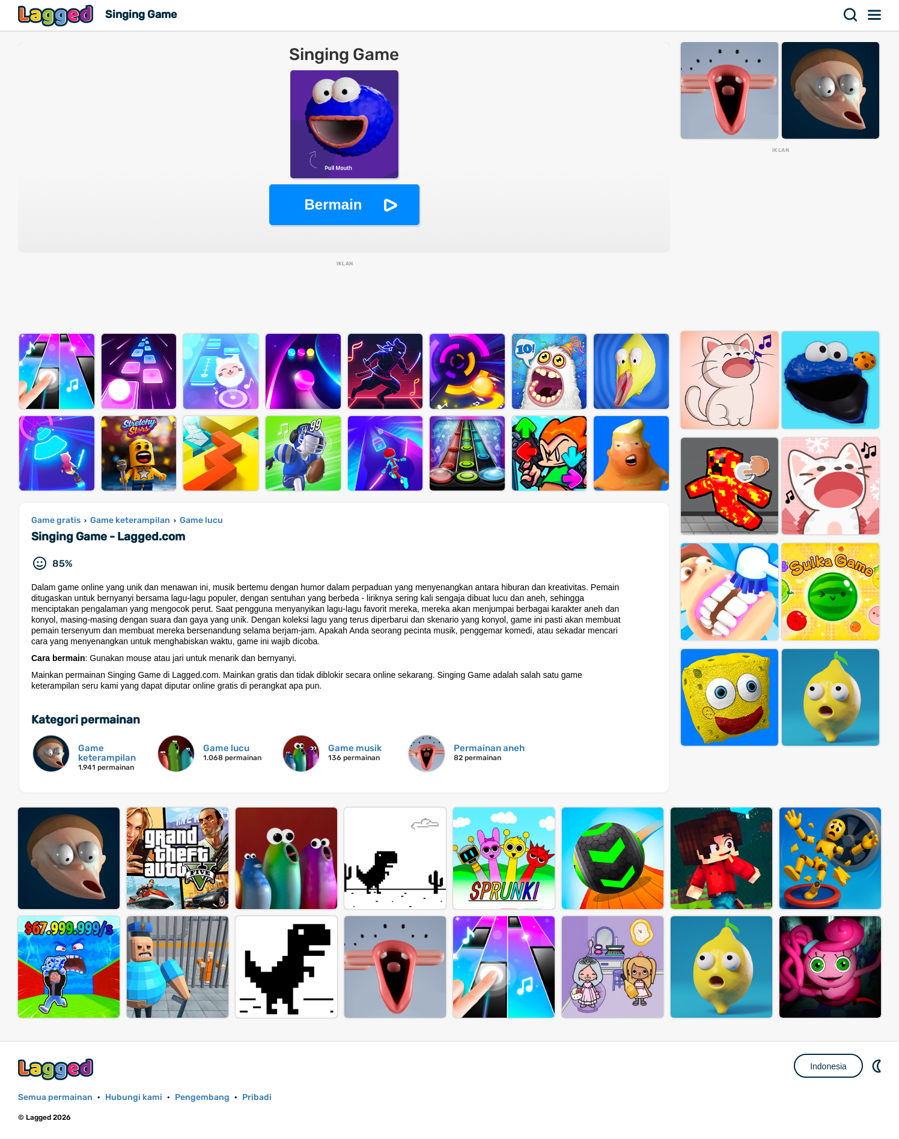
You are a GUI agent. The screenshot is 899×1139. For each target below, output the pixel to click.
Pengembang (202, 1097)
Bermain (333, 204)
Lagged (57, 15)
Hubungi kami (133, 1097)
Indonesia (828, 1066)
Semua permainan (55, 1097)
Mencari (851, 15)
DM (878, 1066)
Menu (875, 15)
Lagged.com (57, 1069)
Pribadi (257, 1097)
